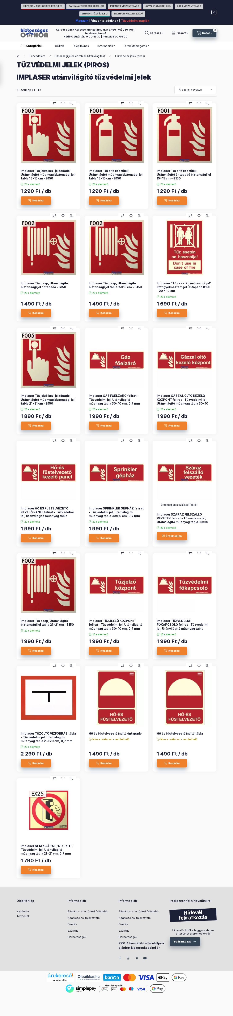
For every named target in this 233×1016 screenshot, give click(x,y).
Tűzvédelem (37, 56)
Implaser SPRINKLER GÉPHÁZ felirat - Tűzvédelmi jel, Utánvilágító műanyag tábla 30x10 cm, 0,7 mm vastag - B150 (116, 514)
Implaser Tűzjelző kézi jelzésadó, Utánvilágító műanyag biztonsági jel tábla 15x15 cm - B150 (48, 174)
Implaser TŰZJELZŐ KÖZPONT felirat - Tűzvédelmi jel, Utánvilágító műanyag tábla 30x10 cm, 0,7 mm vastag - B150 (116, 626)
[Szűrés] (4, 74)
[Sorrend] (195, 90)
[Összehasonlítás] (54, 103)
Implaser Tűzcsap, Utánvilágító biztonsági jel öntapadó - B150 (44, 285)
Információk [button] (105, 46)
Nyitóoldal (23, 911)
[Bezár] (213, 12)
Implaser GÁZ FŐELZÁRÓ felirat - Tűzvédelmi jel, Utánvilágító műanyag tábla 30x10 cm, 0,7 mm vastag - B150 (114, 401)
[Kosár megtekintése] (204, 33)
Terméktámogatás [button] (135, 46)
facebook (120, 958)
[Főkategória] (18, 56)
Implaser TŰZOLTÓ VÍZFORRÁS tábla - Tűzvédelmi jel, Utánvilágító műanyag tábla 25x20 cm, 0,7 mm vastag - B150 (48, 739)
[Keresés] (154, 33)
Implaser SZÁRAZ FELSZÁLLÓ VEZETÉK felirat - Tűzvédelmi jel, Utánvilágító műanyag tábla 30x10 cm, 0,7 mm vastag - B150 (182, 520)
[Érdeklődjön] (172, 536)
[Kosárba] (36, 200)
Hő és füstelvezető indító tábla (180, 733)
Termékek (23, 916)
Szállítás (73, 930)
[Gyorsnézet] (71, 103)
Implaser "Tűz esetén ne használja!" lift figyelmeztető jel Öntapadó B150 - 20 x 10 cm (184, 287)
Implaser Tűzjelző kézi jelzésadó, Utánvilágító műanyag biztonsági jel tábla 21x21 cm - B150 (48, 399)
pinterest (136, 958)
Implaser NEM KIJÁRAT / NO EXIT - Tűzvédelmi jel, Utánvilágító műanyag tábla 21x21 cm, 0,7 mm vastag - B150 (47, 851)
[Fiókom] (179, 33)
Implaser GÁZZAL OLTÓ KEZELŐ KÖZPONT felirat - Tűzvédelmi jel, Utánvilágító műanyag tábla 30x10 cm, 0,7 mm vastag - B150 (182, 401)
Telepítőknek (80, 46)
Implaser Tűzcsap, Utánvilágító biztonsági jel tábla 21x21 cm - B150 (47, 622)
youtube (145, 958)
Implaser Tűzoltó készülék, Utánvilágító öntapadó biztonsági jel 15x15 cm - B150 (184, 174)
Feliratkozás (182, 941)
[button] (32, 45)
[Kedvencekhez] (63, 103)
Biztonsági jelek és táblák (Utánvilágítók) (80, 56)
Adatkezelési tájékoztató (84, 917)
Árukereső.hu (60, 980)
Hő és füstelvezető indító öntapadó (115, 733)
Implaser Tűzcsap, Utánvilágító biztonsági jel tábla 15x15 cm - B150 (115, 285)
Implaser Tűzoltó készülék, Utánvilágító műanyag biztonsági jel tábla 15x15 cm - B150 (116, 174)
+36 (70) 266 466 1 (123, 29)
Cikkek (59, 46)
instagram (128, 958)
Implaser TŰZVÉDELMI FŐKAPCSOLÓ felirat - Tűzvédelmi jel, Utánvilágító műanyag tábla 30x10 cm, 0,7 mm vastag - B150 (182, 626)
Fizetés (72, 924)
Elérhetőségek (77, 937)
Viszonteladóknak (104, 20)
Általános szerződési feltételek (88, 911)
